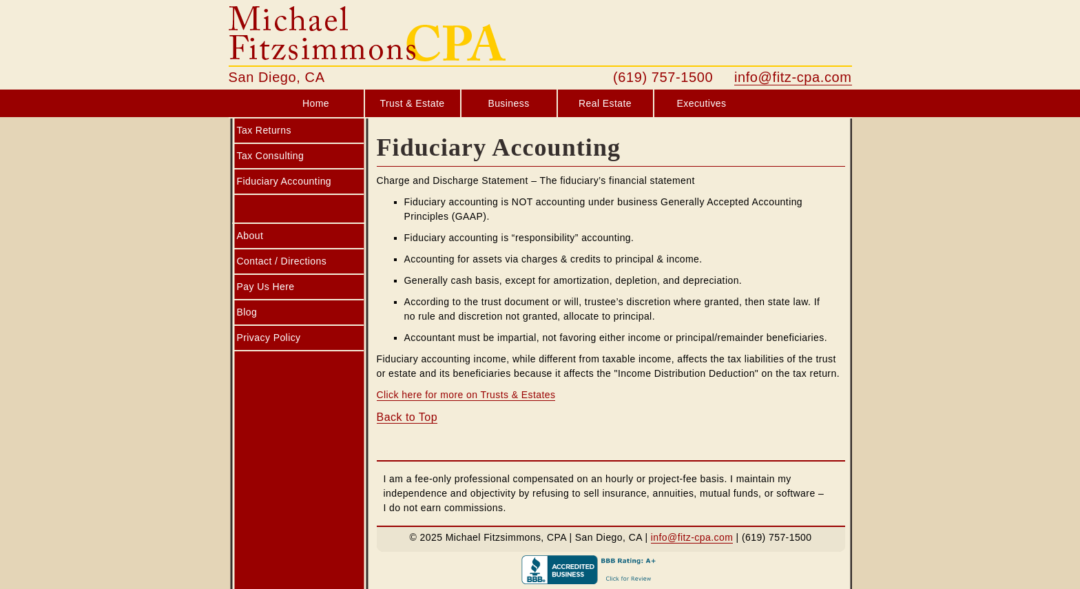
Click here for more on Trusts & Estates (466, 394)
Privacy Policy (269, 337)
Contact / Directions (282, 261)
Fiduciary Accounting (284, 181)
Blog (247, 312)
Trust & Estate (412, 103)
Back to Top (407, 417)
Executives (702, 103)
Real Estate (605, 103)
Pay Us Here (266, 286)
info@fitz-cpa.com (793, 77)
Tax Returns (264, 130)
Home (315, 103)
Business (508, 103)
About (250, 235)
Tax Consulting (270, 155)
